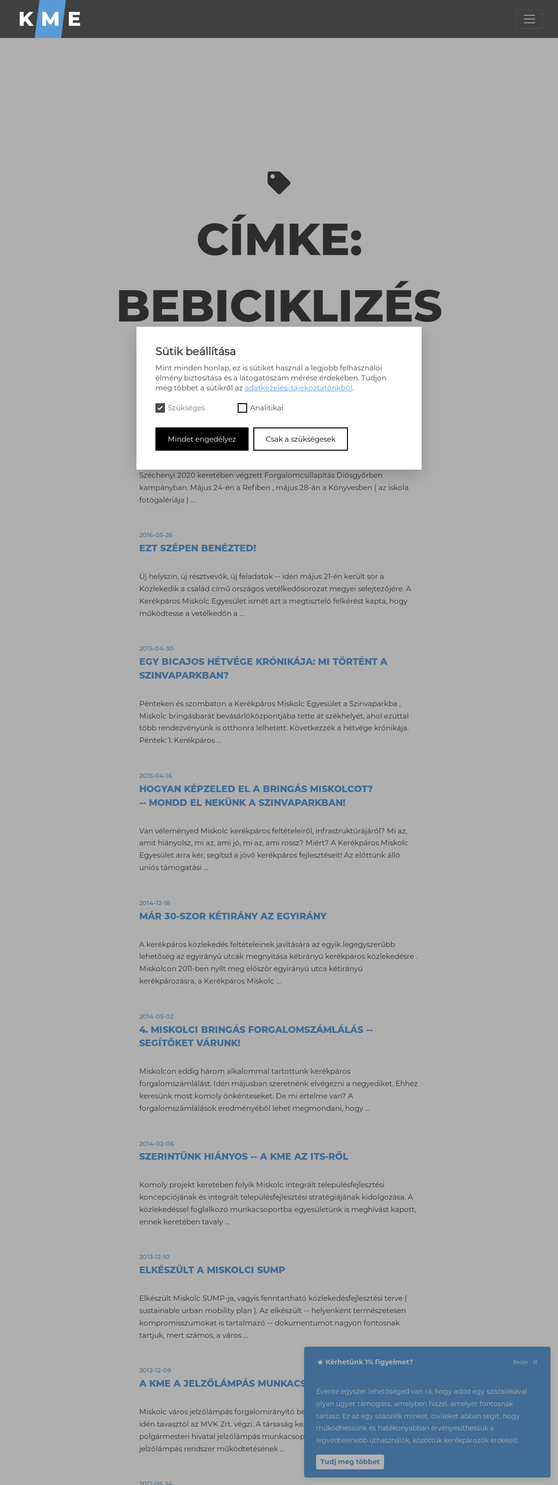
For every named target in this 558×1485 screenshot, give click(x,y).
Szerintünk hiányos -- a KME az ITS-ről (243, 1156)
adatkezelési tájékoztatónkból (298, 387)
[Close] (535, 1362)
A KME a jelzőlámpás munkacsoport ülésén (260, 1383)
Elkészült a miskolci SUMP (212, 1270)
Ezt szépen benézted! (197, 548)
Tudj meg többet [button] (350, 1461)
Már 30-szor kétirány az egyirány (233, 916)
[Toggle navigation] (529, 18)
